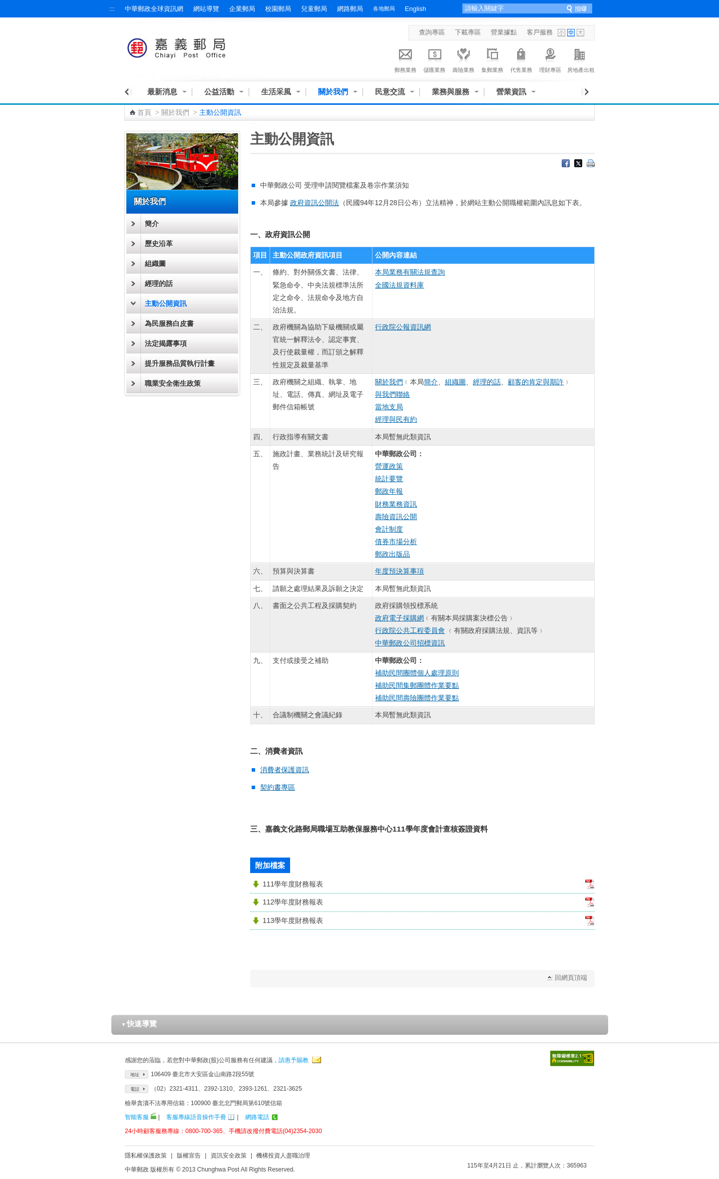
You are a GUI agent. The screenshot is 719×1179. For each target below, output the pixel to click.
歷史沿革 (159, 244)
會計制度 (389, 529)
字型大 (580, 32)
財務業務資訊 (396, 504)
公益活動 (219, 91)
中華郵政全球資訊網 (154, 8)
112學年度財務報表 (293, 902)
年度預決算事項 (399, 571)
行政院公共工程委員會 (410, 630)
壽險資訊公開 (396, 517)
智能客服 (137, 1117)
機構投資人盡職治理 (283, 1155)
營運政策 (389, 466)
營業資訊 (511, 91)
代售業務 (521, 59)
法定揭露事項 (166, 343)
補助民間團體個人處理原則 (417, 673)
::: (112, 8)
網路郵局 (350, 8)
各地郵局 (384, 8)
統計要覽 (389, 479)
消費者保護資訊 (284, 770)
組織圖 (155, 264)
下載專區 (468, 32)
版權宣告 (189, 1155)
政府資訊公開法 (314, 203)
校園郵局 (278, 8)
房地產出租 (581, 59)
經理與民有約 (396, 419)
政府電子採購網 (399, 618)
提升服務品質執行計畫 (180, 363)
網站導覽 (206, 8)
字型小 (561, 32)
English (415, 8)
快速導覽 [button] (139, 1023)
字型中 (571, 32)
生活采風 (276, 91)
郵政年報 (389, 491)
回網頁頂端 (571, 977)
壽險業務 (463, 59)
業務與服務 (450, 91)
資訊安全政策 (229, 1155)
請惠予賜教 (294, 1060)
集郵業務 (492, 59)
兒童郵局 (314, 8)
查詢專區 (432, 32)
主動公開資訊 (166, 303)
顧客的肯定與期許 (536, 382)
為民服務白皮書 (169, 323)
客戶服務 (540, 32)
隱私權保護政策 (146, 1155)
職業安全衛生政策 (173, 383)
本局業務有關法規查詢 (410, 272)
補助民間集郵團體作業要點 (417, 685)
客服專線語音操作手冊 (196, 1117)
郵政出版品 (392, 554)
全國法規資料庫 (399, 285)
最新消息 (162, 91)
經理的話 (159, 284)
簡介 (152, 224)
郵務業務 (405, 59)
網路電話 (257, 1117)
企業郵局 (242, 8)
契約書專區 (277, 787)
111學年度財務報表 (293, 884)
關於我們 (333, 91)
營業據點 (504, 32)
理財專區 (550, 59)
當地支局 (389, 407)
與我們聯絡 (392, 394)
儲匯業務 (434, 59)
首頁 (144, 112)
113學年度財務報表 (293, 920)
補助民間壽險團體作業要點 (417, 698)
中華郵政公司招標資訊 (410, 643)
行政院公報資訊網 (403, 327)
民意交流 (390, 91)
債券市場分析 (396, 542)
